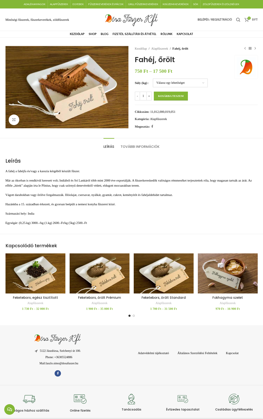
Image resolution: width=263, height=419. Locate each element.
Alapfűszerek (159, 48)
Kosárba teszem (171, 96)
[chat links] (9, 409)
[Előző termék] (245, 48)
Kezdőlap (141, 48)
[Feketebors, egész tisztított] (35, 273)
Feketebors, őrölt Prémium (99, 297)
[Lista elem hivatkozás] (57, 357)
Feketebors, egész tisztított (35, 297)
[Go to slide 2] (134, 316)
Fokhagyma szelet (227, 297)
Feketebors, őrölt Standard (164, 297)
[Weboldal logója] (131, 19)
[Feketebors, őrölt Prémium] (99, 273)
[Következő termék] (255, 48)
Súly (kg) (141, 83)
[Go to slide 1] (129, 316)
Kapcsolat (232, 353)
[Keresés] (238, 19)
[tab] (108, 144)
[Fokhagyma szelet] (228, 273)
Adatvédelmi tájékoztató (153, 353)
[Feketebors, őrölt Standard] (164, 273)
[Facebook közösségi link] (152, 127)
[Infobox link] (28, 402)
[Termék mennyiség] (143, 96)
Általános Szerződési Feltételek (198, 353)
